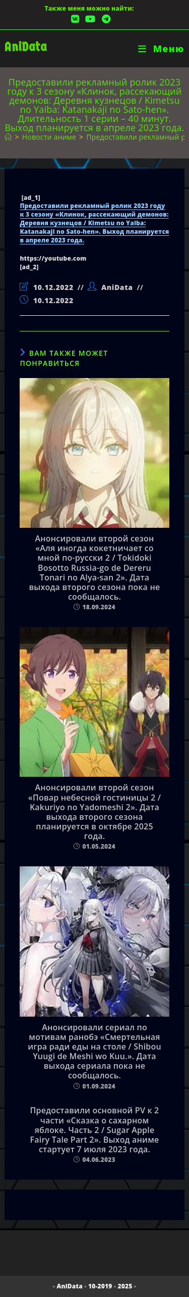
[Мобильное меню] (161, 49)
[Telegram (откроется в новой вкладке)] (104, 19)
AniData (25, 47)
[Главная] (8, 137)
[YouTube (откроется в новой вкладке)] (90, 19)
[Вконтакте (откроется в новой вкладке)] (75, 19)
